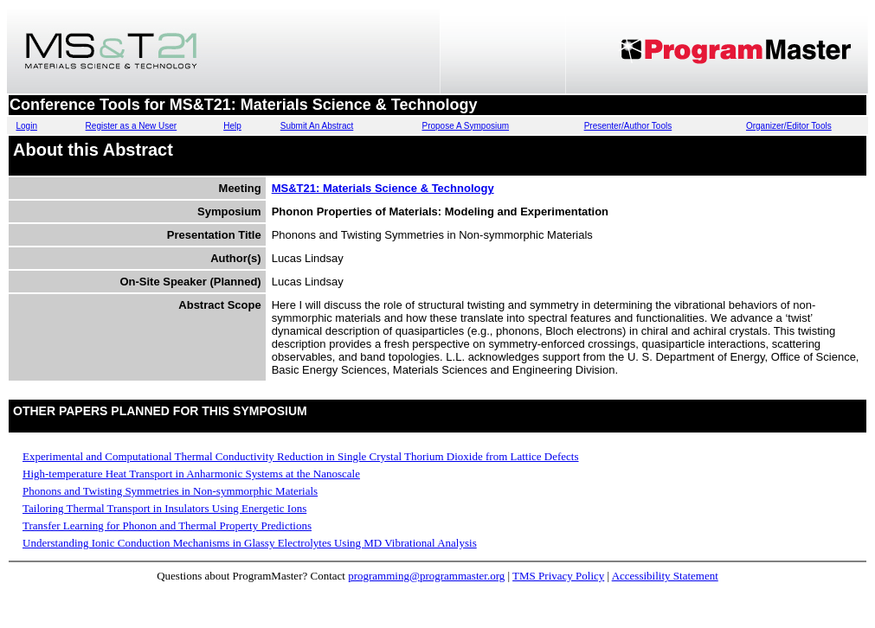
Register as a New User (131, 126)
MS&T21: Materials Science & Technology (383, 188)
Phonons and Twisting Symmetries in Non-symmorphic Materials (170, 490)
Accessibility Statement (665, 575)
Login (26, 126)
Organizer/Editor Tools (789, 126)
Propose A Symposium (466, 126)
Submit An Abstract (317, 126)
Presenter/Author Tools (628, 126)
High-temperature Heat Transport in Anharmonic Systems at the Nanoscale (191, 473)
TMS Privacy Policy (558, 575)
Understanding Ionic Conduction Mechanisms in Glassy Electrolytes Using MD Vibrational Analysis (250, 542)
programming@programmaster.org (426, 575)
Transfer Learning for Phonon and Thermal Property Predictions (167, 525)
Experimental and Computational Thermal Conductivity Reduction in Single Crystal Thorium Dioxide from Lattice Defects (301, 456)
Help (232, 126)
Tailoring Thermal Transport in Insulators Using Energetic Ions (164, 508)
